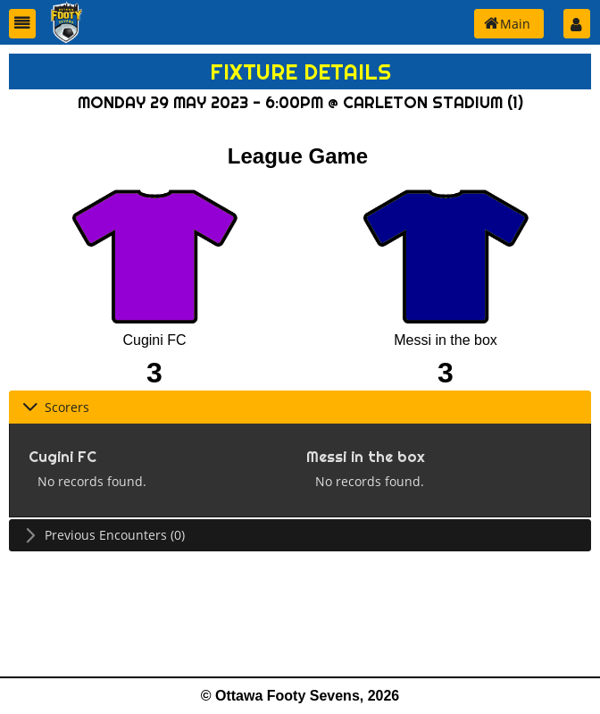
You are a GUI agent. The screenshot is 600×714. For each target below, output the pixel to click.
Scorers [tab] (55, 407)
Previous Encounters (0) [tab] (103, 534)
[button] (22, 23)
